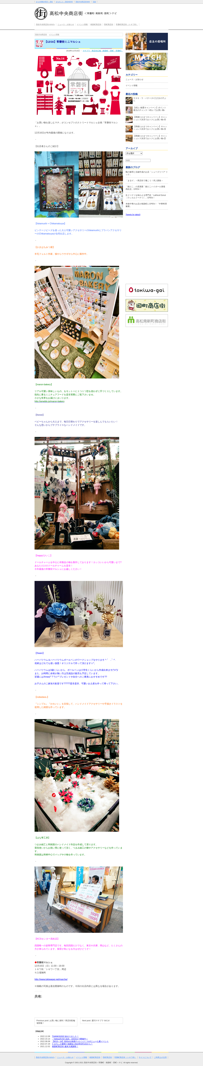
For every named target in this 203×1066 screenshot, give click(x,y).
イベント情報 (82, 24)
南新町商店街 (95, 24)
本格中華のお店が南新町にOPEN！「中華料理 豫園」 (146, 205)
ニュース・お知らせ (66, 24)
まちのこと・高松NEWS (64, 2)
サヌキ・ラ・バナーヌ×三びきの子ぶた (146, 100)
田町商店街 (108, 24)
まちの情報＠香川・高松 (44, 2)
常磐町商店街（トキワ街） (127, 24)
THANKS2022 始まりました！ (65, 1036)
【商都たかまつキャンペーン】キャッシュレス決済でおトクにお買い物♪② (146, 138)
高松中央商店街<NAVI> (45, 24)
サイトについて (145, 1057)
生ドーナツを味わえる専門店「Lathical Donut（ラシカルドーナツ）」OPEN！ (146, 196)
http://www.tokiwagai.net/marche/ (51, 979)
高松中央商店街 (41, 34)
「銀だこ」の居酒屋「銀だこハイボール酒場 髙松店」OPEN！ (146, 187)
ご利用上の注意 (160, 1057)
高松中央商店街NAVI (83, 2)
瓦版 (94, 2)
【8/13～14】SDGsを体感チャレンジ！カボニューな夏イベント (80, 1041)
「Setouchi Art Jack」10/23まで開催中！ (70, 1039)
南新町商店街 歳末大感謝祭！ (65, 1046)
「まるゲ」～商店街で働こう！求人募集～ (144, 180)
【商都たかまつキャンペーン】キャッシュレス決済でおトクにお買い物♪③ (146, 128)
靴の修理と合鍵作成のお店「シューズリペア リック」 (147, 173)
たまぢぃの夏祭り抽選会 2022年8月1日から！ (72, 1044)
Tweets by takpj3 (133, 214)
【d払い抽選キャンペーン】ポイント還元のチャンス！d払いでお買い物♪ (146, 109)
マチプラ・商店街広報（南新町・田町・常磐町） (103, 51)
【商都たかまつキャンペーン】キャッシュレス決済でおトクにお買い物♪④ (146, 119)
